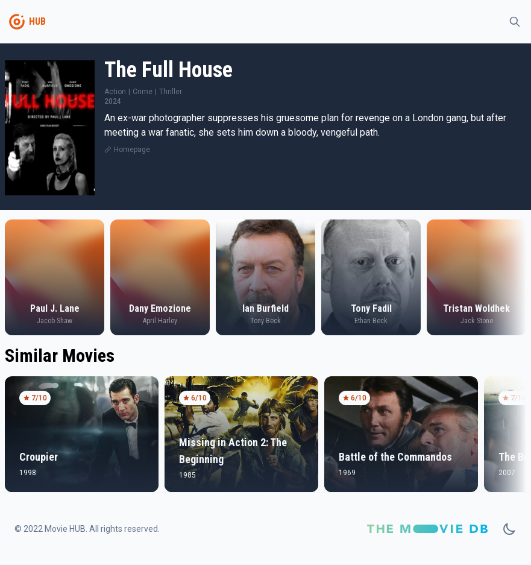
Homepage (132, 149)
